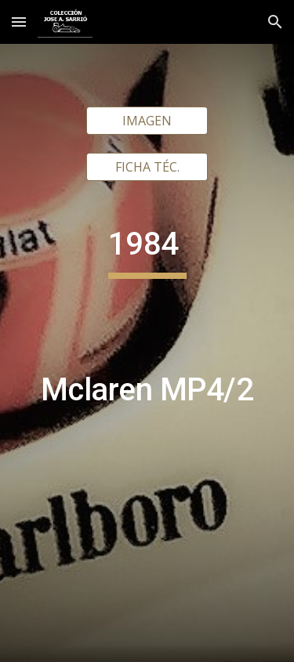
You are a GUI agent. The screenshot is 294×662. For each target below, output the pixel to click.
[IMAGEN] (147, 120)
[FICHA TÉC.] (147, 167)
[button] (19, 21)
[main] (147, 409)
